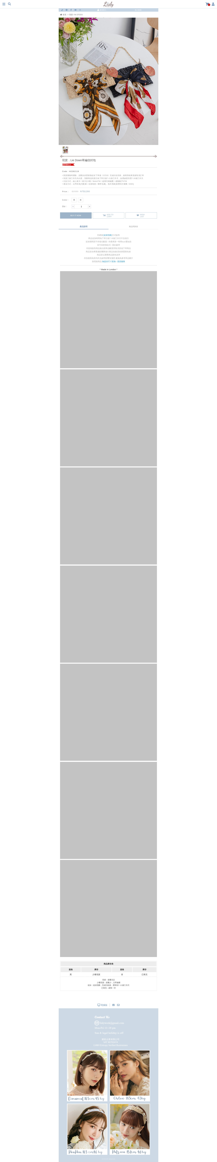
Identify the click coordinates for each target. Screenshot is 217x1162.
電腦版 (102, 1005)
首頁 (63, 15)
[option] (108, 81)
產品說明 (83, 226)
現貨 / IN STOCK (76, 15)
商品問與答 (133, 227)
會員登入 (101, 10)
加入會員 (138, 10)
